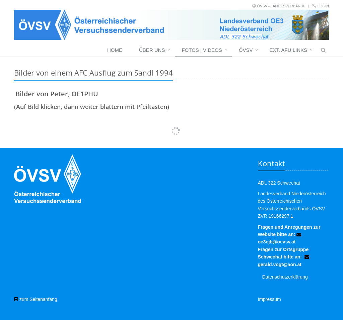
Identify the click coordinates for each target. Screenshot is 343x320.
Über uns (152, 50)
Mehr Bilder (171, 125)
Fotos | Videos (202, 50)
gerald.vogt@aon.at (279, 264)
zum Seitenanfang (35, 299)
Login (323, 6)
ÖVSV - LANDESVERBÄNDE (281, 6)
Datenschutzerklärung (285, 277)
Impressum (269, 299)
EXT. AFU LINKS (288, 50)
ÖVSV (246, 50)
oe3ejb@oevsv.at (277, 241)
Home (114, 50)
